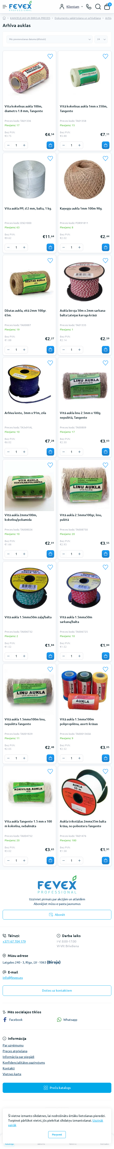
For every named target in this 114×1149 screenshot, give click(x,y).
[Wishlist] (50, 56)
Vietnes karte (12, 1074)
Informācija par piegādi (18, 1057)
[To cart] (50, 145)
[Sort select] (49, 39)
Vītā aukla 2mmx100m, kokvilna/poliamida (21, 517)
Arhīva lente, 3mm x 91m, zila (25, 413)
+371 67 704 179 (14, 941)
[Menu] (5, 6)
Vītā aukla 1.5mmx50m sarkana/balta (76, 619)
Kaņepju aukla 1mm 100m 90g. (81, 208)
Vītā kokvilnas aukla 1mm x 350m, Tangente (83, 109)
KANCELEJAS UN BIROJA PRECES (30, 18)
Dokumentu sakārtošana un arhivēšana (78, 18)
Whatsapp (67, 1019)
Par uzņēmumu (13, 1045)
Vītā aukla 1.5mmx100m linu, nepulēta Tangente (25, 722)
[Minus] (8, 145)
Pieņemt (57, 1134)
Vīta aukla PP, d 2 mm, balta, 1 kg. (28, 208)
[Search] (98, 7)
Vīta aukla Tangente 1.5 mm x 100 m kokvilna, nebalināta (28, 824)
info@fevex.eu (13, 977)
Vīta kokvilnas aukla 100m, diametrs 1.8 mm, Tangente (24, 109)
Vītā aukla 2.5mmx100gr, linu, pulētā (81, 517)
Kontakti (9, 1068)
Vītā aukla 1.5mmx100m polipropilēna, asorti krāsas (79, 722)
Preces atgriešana (15, 1051)
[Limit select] (101, 39)
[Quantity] (16, 145)
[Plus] (24, 145)
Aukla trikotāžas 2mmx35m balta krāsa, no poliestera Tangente (83, 824)
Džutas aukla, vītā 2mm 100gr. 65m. (26, 313)
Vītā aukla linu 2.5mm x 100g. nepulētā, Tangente (80, 415)
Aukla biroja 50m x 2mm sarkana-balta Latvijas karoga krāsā (83, 313)
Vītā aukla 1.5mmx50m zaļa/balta (28, 617)
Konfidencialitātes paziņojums (24, 1062)
